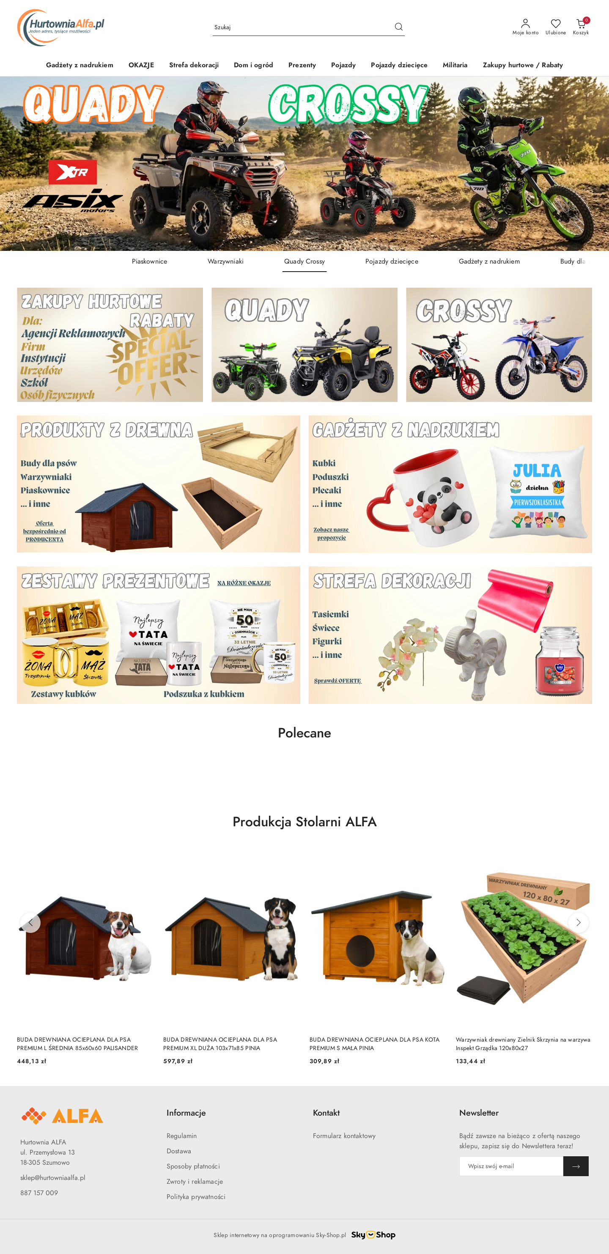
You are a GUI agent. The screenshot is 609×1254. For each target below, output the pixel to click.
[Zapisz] (576, 1166)
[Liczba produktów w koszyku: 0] (581, 27)
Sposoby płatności (193, 1166)
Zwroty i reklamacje (195, 1181)
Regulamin (182, 1136)
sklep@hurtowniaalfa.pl (52, 1177)
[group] (304, 164)
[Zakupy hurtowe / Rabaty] (523, 66)
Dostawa (179, 1151)
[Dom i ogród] (253, 66)
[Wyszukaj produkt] (309, 27)
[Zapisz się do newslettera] (511, 1166)
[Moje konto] (525, 27)
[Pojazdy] (343, 66)
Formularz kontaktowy (344, 1136)
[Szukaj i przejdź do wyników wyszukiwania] (399, 27)
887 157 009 (39, 1193)
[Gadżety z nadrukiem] (80, 66)
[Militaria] (455, 66)
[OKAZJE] (141, 66)
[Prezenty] (302, 66)
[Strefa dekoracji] (194, 66)
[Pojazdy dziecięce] (399, 66)
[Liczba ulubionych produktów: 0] (556, 27)
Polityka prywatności (196, 1197)
